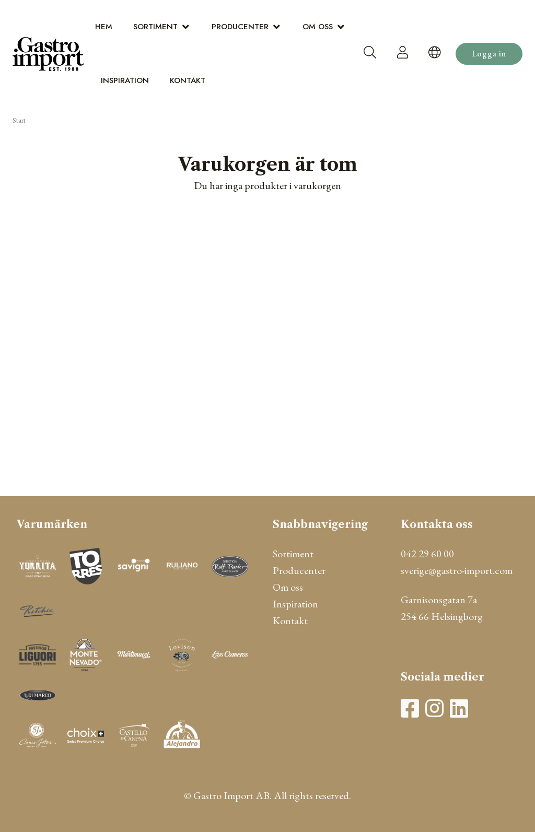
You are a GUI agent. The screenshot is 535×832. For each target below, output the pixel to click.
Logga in (489, 53)
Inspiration (125, 80)
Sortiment (155, 26)
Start (19, 120)
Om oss (318, 26)
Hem (103, 26)
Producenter (240, 26)
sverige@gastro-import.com (457, 570)
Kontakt (187, 80)
